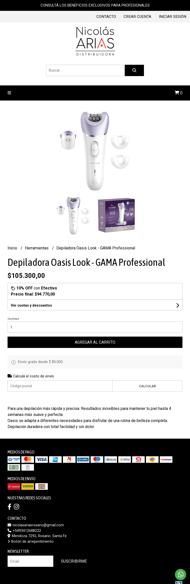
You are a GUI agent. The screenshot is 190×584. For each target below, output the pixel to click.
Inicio (13, 248)
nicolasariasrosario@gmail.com (36, 525)
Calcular (147, 386)
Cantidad (13, 318)
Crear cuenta (137, 16)
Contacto (106, 16)
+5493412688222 (24, 531)
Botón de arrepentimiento (31, 541)
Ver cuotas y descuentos (31, 305)
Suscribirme (74, 561)
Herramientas (37, 248)
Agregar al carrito (95, 342)
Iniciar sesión (172, 16)
